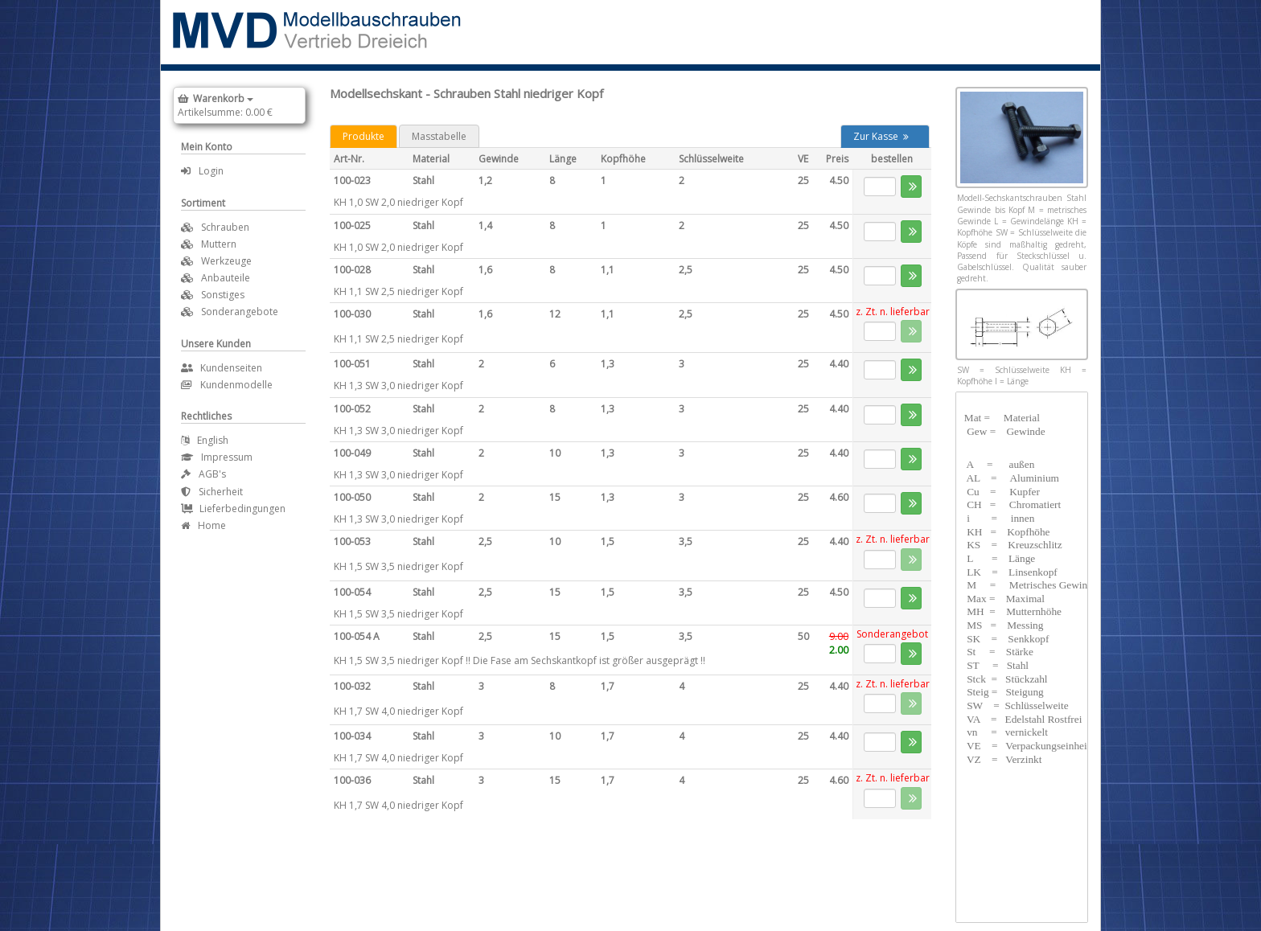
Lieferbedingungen (233, 508)
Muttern (218, 244)
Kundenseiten (221, 368)
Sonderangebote (239, 311)
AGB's (203, 474)
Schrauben (225, 227)
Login (202, 171)
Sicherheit (212, 491)
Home (203, 525)
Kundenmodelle (227, 385)
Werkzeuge (226, 261)
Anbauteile (225, 278)
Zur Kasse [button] (881, 136)
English (204, 440)
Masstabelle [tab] (439, 136)
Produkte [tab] (363, 136)
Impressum (217, 457)
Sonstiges (222, 294)
